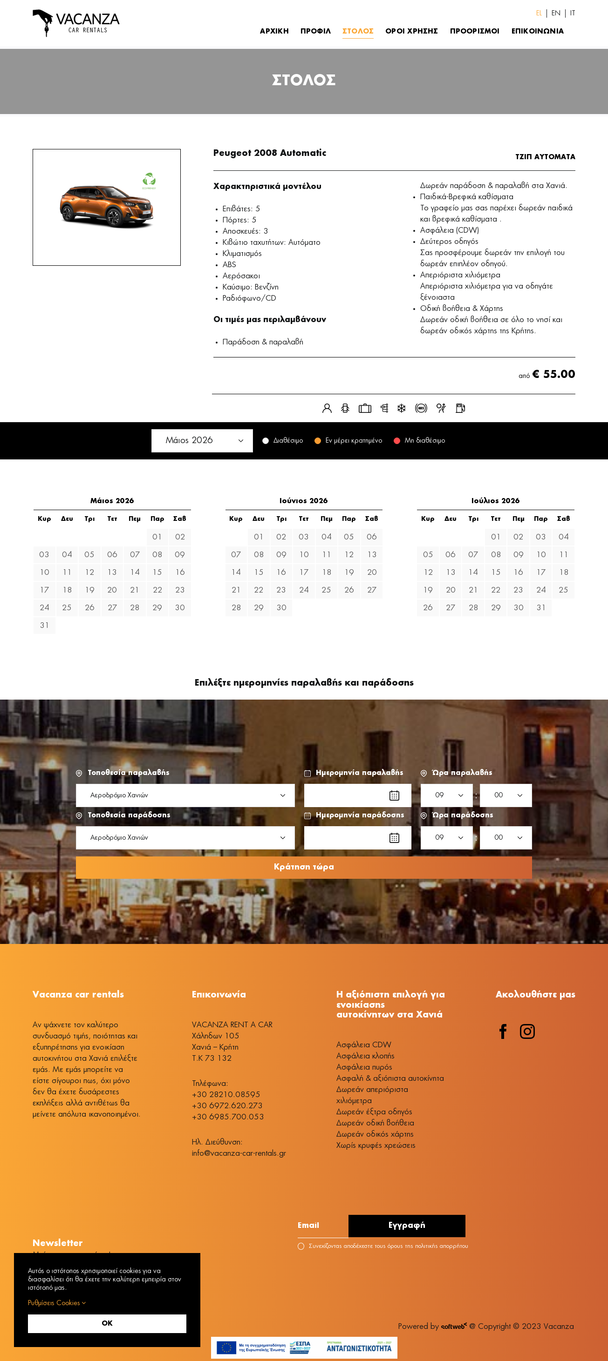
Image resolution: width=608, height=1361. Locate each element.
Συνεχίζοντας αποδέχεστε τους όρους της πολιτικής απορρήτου (383, 1247)
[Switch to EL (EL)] (539, 13)
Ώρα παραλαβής (462, 773)
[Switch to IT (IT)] (572, 13)
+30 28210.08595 (226, 1095)
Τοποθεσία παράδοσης (129, 815)
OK (107, 1324)
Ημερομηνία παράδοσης (360, 815)
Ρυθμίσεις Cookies (57, 1303)
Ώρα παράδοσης (462, 815)
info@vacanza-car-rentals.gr (239, 1154)
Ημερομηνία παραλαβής (359, 773)
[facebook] (503, 1032)
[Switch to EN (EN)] (556, 13)
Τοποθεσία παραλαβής (129, 773)
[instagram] (527, 1032)
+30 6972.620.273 (227, 1107)
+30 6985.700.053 (228, 1118)
